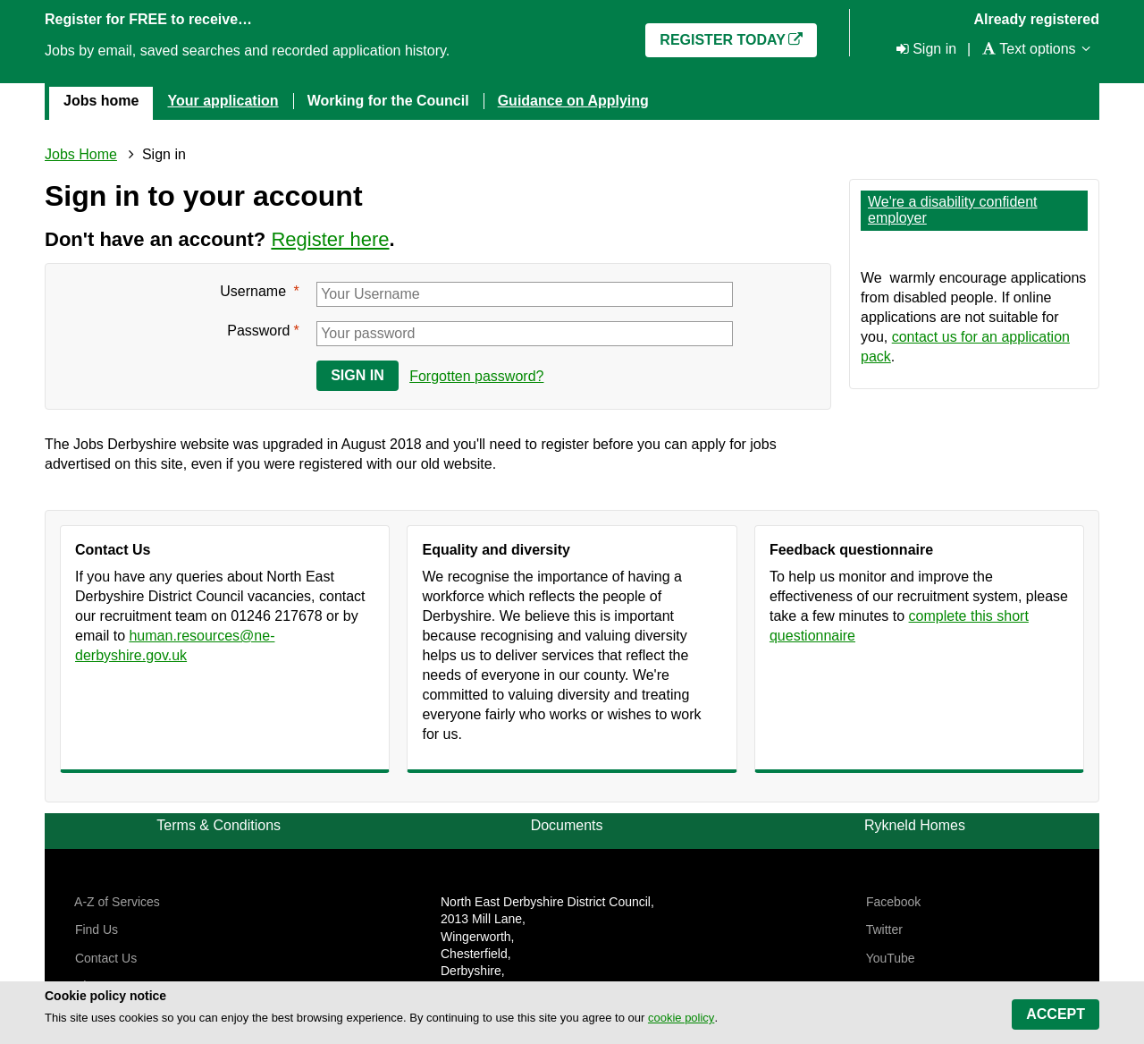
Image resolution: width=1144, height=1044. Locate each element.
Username (255, 291)
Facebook (891, 902)
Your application (222, 100)
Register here (330, 239)
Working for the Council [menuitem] (388, 100)
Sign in (357, 375)
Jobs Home (81, 154)
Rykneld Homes (914, 825)
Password (258, 330)
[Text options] (1028, 48)
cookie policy (681, 1017)
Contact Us (104, 958)
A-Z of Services (116, 902)
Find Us (95, 929)
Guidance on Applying (573, 100)
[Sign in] (924, 48)
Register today (722, 39)
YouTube (888, 958)
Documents (567, 825)
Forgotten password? (476, 376)
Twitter (882, 929)
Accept (1055, 1014)
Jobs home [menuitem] (101, 100)
